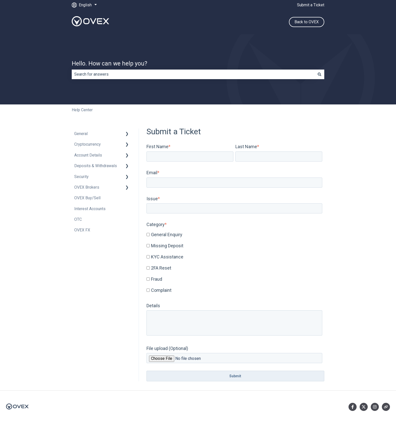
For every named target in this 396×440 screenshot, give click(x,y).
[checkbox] (234, 262)
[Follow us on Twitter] (364, 407)
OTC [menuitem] (78, 219)
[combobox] (193, 74)
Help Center (82, 109)
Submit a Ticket (310, 5)
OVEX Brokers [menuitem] (86, 187)
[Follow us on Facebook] (353, 407)
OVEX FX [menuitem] (82, 230)
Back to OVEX (306, 21)
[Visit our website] (386, 407)
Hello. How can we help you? (109, 63)
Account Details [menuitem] (88, 155)
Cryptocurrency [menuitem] (87, 144)
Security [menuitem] (81, 176)
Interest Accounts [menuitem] (90, 208)
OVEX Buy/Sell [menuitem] (87, 197)
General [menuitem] (81, 133)
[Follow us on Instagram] (375, 407)
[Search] (319, 74)
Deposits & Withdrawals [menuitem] (95, 165)
